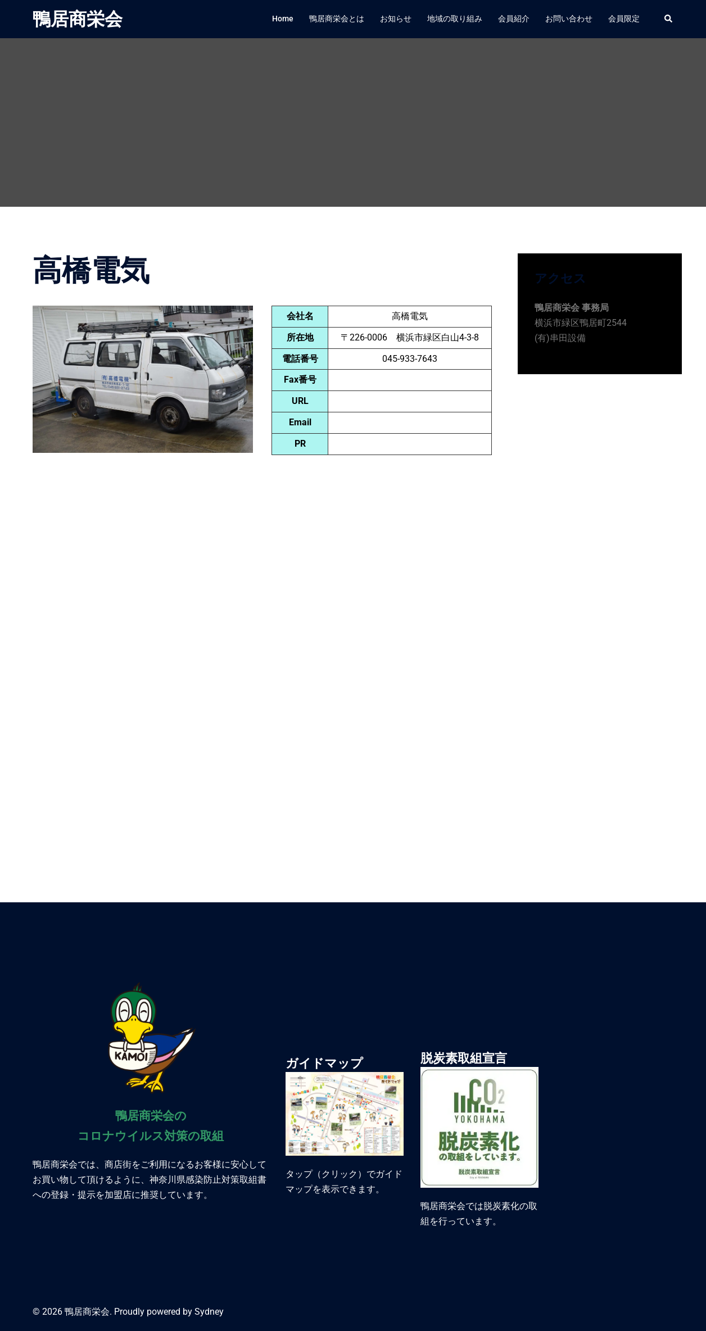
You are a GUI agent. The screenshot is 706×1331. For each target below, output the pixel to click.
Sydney (209, 1311)
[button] (668, 19)
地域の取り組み (454, 18)
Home (282, 18)
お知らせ (395, 18)
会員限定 (624, 18)
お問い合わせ (568, 18)
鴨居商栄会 (78, 19)
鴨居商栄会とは (336, 18)
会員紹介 (514, 18)
